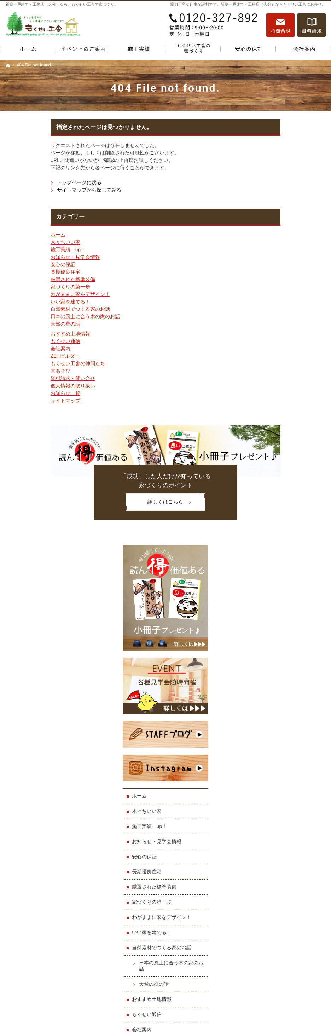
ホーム (12, 235)
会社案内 (15, 348)
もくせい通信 (20, 341)
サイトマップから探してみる (44, 190)
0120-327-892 (213, 25)
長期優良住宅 (20, 272)
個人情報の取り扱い (27, 386)
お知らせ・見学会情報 (30, 257)
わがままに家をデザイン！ (35, 294)
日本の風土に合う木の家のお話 (40, 316)
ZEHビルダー (19, 356)
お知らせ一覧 (20, 393)
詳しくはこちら (109, 502)
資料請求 (311, 25)
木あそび (15, 371)
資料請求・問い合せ (27, 378)
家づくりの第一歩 (25, 287)
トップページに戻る (34, 182)
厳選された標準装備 (27, 279)
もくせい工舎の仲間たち (32, 363)
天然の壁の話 (20, 324)
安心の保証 (17, 264)
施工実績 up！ (23, 249)
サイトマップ (20, 400)
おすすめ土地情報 (25, 334)
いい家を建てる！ (25, 301)
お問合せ (280, 25)
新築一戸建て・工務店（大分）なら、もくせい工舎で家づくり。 (61, 4)
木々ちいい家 (20, 242)
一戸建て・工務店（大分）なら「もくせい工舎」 (257, 1010)
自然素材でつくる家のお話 (35, 309)
